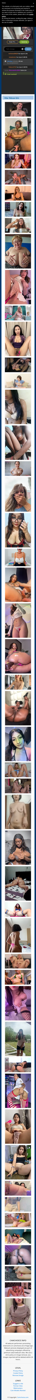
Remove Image (18, 1375)
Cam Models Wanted (18, 1390)
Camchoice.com (23, 1397)
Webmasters (17, 1388)
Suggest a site (18, 1384)
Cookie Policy (18, 1373)
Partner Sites (18, 1386)
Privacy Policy (18, 1371)
